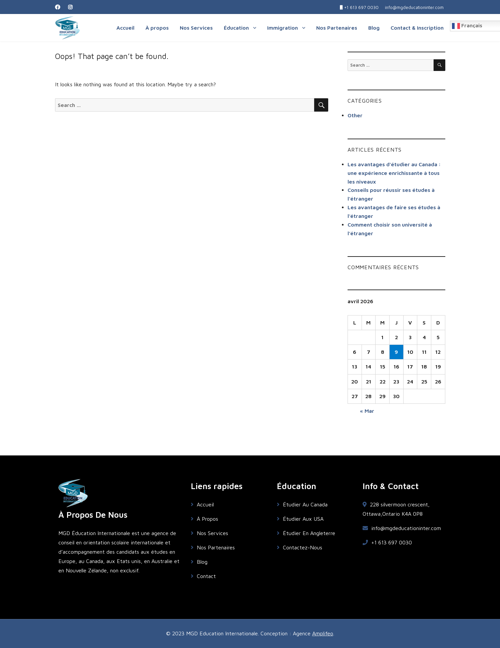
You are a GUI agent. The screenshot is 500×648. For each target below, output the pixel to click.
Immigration (282, 28)
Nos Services (196, 28)
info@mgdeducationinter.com (402, 528)
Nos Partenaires (336, 28)
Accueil (125, 28)
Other (355, 115)
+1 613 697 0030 (387, 542)
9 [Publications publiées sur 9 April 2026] (396, 352)
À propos (157, 28)
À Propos (204, 519)
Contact (203, 576)
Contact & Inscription (417, 28)
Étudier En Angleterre (306, 533)
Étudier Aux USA (300, 519)
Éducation (236, 28)
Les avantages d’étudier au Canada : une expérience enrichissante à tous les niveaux (394, 173)
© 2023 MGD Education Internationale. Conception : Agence (239, 633)
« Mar (367, 411)
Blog (374, 28)
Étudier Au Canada (302, 504)
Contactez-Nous (299, 547)
